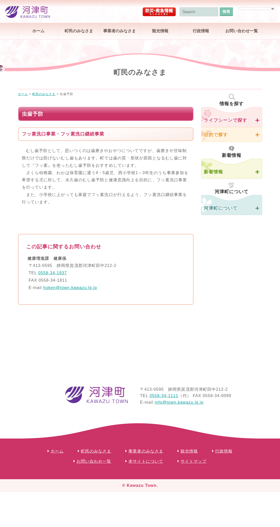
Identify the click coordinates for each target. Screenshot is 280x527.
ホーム (38, 31)
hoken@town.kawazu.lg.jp (70, 287)
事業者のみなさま (119, 31)
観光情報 (160, 31)
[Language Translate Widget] (257, 8)
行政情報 (201, 31)
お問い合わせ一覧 (241, 31)
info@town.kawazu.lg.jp (179, 402)
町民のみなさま (79, 31)
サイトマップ (194, 461)
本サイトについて (145, 461)
